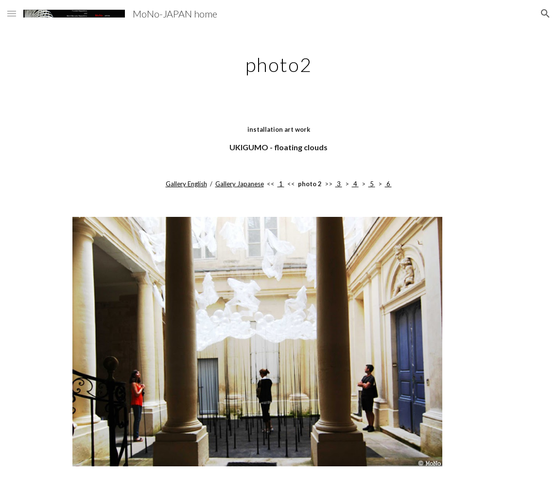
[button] (11, 13)
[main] (278, 61)
